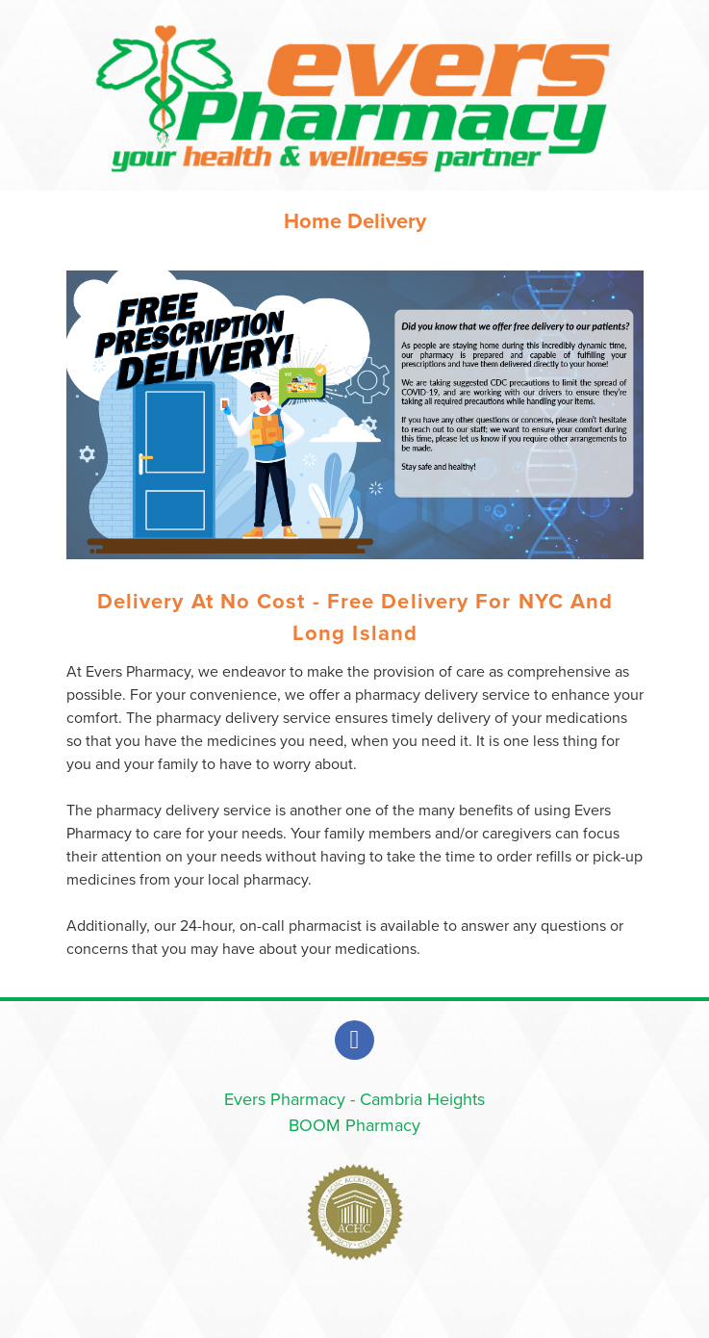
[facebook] (354, 1040)
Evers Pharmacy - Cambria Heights (354, 1099)
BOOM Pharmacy (354, 1125)
